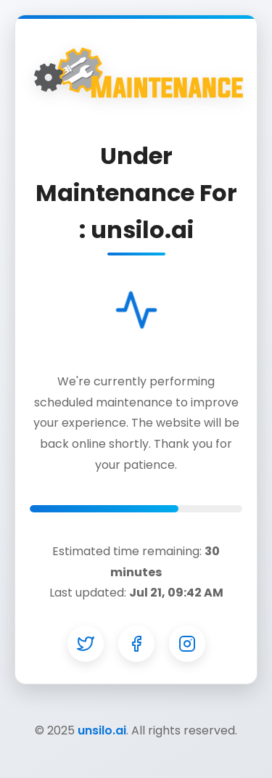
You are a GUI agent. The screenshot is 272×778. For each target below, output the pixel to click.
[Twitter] (85, 644)
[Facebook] (136, 644)
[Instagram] (187, 644)
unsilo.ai (102, 730)
